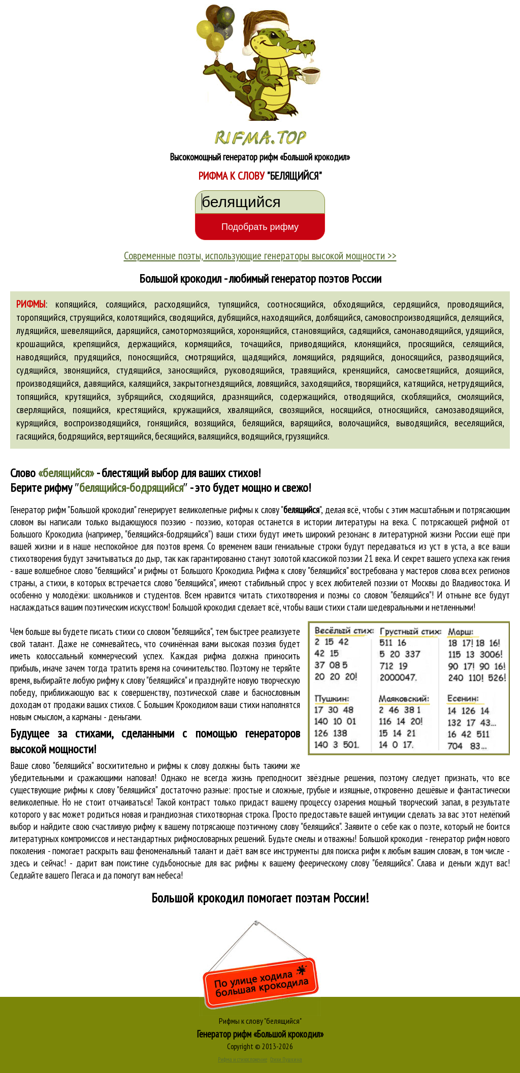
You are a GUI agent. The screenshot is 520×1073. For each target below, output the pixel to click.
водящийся (261, 436)
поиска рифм (358, 851)
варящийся (310, 422)
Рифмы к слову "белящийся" (260, 1021)
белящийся (262, 422)
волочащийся (363, 422)
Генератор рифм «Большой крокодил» (260, 1034)
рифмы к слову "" (275, 510)
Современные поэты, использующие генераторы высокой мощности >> (260, 255)
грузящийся (306, 436)
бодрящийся (81, 436)
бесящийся (174, 436)
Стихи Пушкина (286, 1059)
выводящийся (421, 422)
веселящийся (478, 422)
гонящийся (166, 422)
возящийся (214, 422)
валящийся (218, 436)
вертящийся (129, 436)
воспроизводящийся (101, 422)
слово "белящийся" (184, 583)
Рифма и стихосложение (242, 1059)
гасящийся (35, 436)
